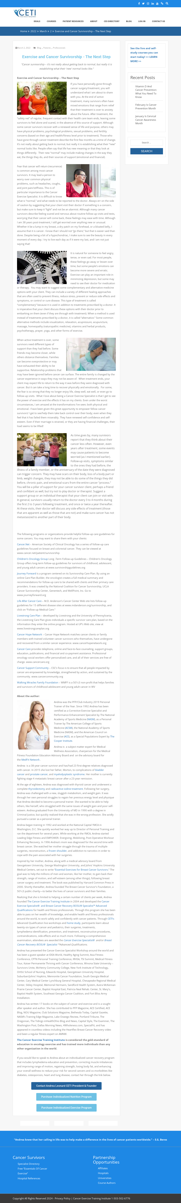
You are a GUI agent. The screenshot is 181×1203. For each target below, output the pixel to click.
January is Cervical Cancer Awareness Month (145, 119)
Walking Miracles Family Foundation (37, 682)
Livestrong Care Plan (28, 615)
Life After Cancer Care (29, 601)
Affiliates (103, 1168)
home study (73, 923)
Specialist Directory (29, 1163)
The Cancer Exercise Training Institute (41, 1040)
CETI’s (111, 918)
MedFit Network (30, 759)
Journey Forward (26, 573)
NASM (91, 719)
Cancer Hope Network (29, 634)
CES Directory (111, 21)
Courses (51, 21)
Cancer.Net (23, 544)
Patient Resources (73, 21)
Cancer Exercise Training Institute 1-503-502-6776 (101, 1198)
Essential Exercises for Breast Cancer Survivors (81, 869)
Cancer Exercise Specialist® (80, 940)
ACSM (69, 727)
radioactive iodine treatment (67, 788)
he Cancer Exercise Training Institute (49, 901)
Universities (104, 1178)
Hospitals (103, 1173)
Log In (141, 21)
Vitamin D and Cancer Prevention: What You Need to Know (146, 92)
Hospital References (29, 1178)
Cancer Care (24, 649)
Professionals (59, 47)
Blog (129, 21)
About (93, 21)
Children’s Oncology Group (32, 559)
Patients (47, 47)
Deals (37, 21)
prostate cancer (39, 774)
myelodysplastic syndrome (69, 774)
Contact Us (158, 21)
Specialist (51, 944)
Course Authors (106, 1182)
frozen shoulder (58, 850)
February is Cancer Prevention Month (146, 106)
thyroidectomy (36, 788)
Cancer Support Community (33, 667)
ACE (67, 736)
